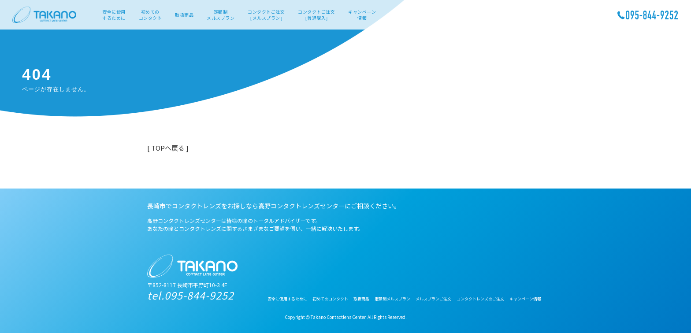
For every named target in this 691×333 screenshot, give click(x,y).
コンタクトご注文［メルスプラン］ (266, 14)
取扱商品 (184, 14)
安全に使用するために (114, 14)
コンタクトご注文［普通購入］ (316, 14)
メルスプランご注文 (433, 299)
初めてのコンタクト (150, 14)
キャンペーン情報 (362, 14)
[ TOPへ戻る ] (168, 147)
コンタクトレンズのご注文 (480, 299)
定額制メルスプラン (220, 14)
